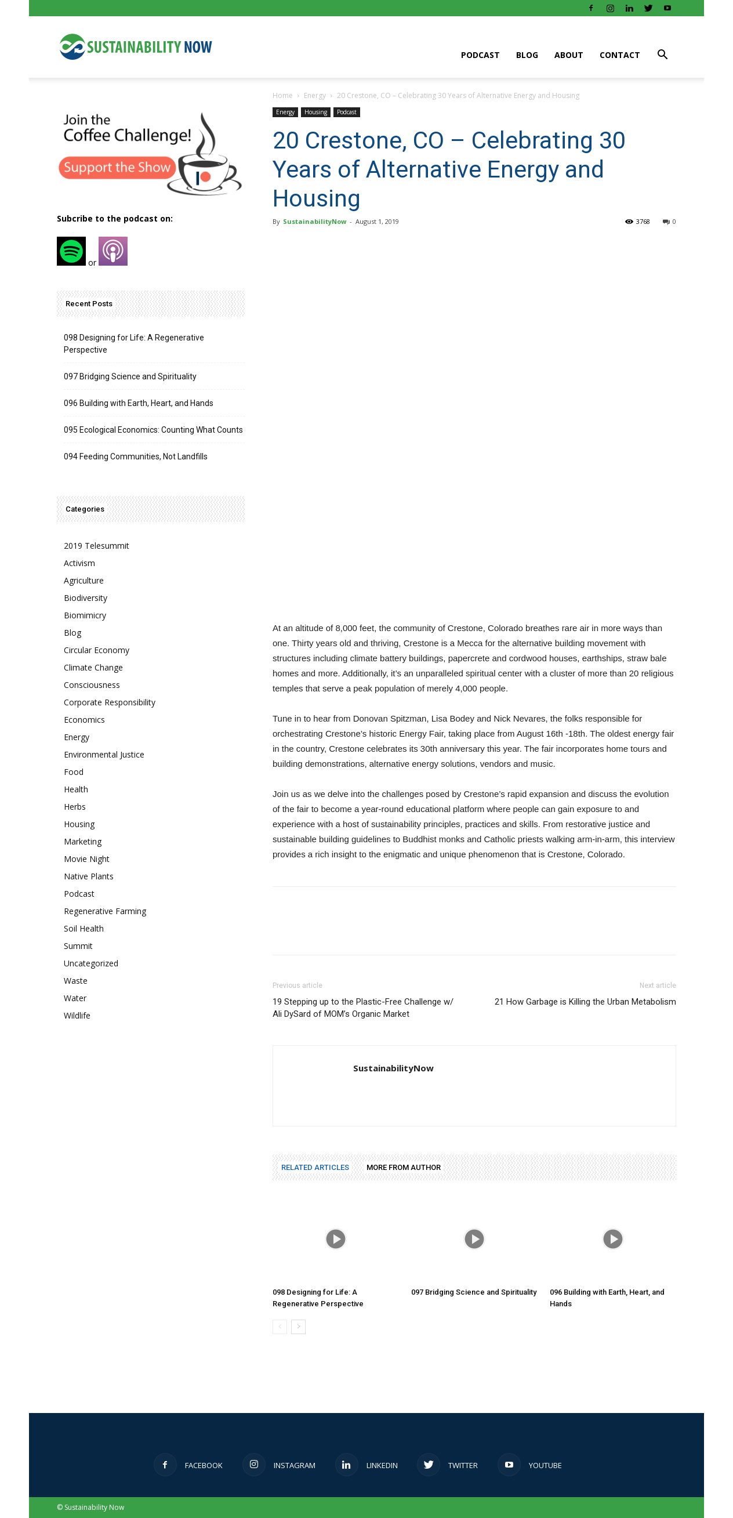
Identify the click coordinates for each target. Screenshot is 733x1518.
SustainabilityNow (314, 221)
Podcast (480, 54)
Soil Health (84, 928)
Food (74, 771)
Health (76, 789)
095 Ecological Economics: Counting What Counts (153, 429)
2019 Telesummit (96, 545)
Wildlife (77, 1015)
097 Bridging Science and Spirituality (473, 1292)
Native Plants (89, 876)
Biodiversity (85, 597)
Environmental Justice (104, 754)
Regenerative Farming (105, 910)
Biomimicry (85, 615)
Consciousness (92, 684)
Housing (315, 112)
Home (283, 95)
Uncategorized (91, 963)
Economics (84, 719)
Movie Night (87, 858)
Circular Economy (96, 649)
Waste (76, 980)
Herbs (75, 806)
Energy (315, 95)
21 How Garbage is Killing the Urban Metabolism (585, 1002)
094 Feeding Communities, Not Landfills (136, 456)
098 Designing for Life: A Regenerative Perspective (134, 343)
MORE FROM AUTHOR (403, 1167)
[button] (662, 55)
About (568, 54)
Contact (620, 54)
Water (75, 997)
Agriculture (84, 580)
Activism (79, 562)
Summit (78, 945)
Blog (527, 54)
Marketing (82, 841)
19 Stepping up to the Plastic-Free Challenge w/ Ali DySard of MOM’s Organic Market (363, 1008)
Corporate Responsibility (109, 702)
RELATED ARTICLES (315, 1167)
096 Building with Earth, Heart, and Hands (138, 403)
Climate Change (93, 667)
